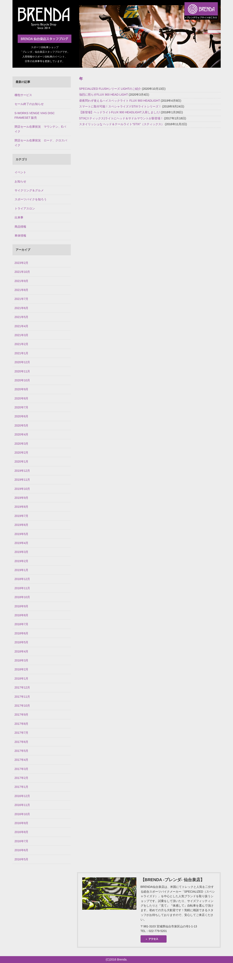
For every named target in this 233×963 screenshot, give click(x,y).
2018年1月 (22, 678)
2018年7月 (22, 624)
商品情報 (20, 226)
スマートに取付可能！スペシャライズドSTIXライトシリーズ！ (120, 106)
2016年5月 (22, 859)
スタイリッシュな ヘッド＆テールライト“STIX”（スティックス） (121, 124)
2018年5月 (22, 642)
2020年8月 (22, 398)
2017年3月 (22, 769)
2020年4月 (22, 434)
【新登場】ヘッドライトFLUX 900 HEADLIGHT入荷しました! (119, 112)
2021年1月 (22, 353)
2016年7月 (22, 841)
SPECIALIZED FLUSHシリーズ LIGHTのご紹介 (110, 88)
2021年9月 (22, 281)
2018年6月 (22, 633)
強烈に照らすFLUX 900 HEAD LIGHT (103, 94)
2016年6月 (22, 850)
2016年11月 (22, 805)
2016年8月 (22, 832)
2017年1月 (22, 786)
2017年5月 (22, 750)
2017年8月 (22, 723)
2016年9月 (22, 823)
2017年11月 (22, 696)
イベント (20, 172)
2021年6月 (22, 308)
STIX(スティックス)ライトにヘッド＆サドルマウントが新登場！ (121, 118)
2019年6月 (22, 524)
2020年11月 (22, 371)
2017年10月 (22, 705)
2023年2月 (22, 262)
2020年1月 (22, 461)
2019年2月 (22, 561)
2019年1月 (22, 570)
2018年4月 (22, 651)
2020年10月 (22, 380)
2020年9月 (22, 389)
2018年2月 (22, 669)
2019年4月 (22, 543)
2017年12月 (22, 687)
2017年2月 (22, 778)
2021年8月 (22, 290)
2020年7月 (22, 407)
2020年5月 (22, 425)
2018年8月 (22, 615)
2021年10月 (22, 271)
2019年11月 (22, 479)
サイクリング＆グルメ (29, 190)
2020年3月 (22, 443)
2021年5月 (22, 317)
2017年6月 (22, 741)
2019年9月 (22, 497)
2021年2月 (22, 344)
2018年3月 (22, 660)
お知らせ (20, 181)
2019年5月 (22, 534)
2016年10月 (22, 814)
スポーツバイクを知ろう (31, 199)
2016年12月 (22, 796)
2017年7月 (22, 732)
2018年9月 (22, 606)
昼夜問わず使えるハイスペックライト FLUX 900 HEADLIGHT (119, 100)
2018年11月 (22, 588)
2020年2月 (22, 452)
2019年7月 (22, 516)
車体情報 (20, 235)
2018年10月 (22, 597)
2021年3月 (22, 335)
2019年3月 (22, 552)
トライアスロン (25, 208)
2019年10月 (22, 488)
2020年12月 (22, 362)
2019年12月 (22, 470)
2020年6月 (22, 416)
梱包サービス (23, 95)
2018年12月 (22, 579)
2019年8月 (22, 506)
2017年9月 (22, 714)
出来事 (19, 217)
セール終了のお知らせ (29, 104)
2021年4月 (22, 326)
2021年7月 (22, 299)
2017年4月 (22, 759)
